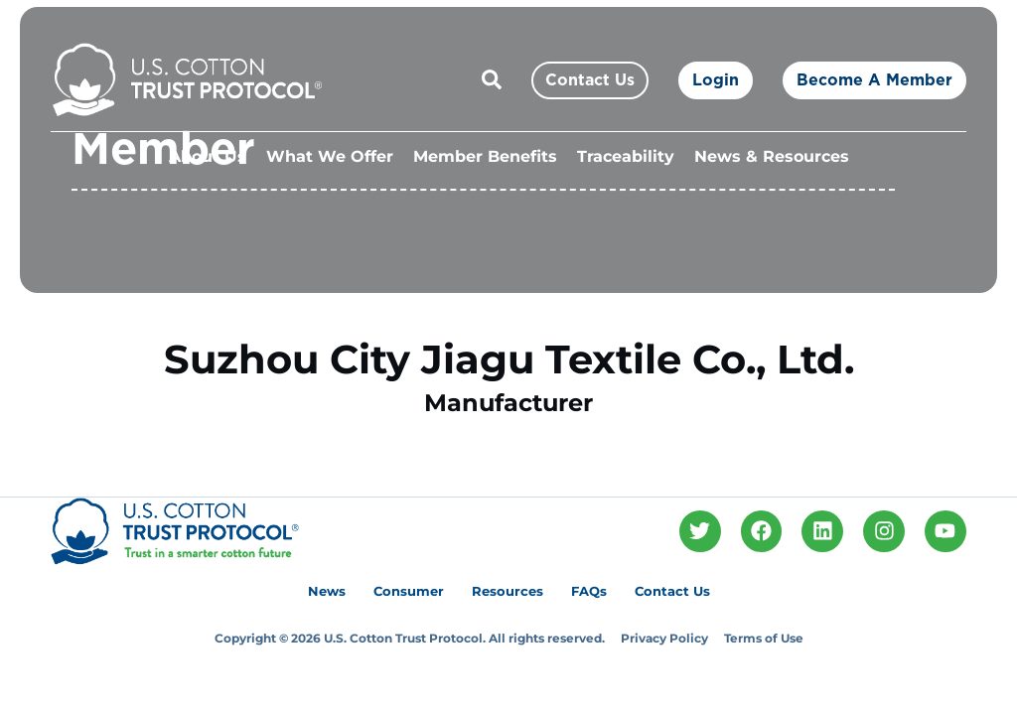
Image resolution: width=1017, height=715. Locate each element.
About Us (207, 156)
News (327, 591)
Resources (507, 591)
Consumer (408, 591)
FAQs (589, 591)
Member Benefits (485, 156)
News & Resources (771, 156)
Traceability (625, 156)
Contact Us (672, 591)
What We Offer (329, 156)
